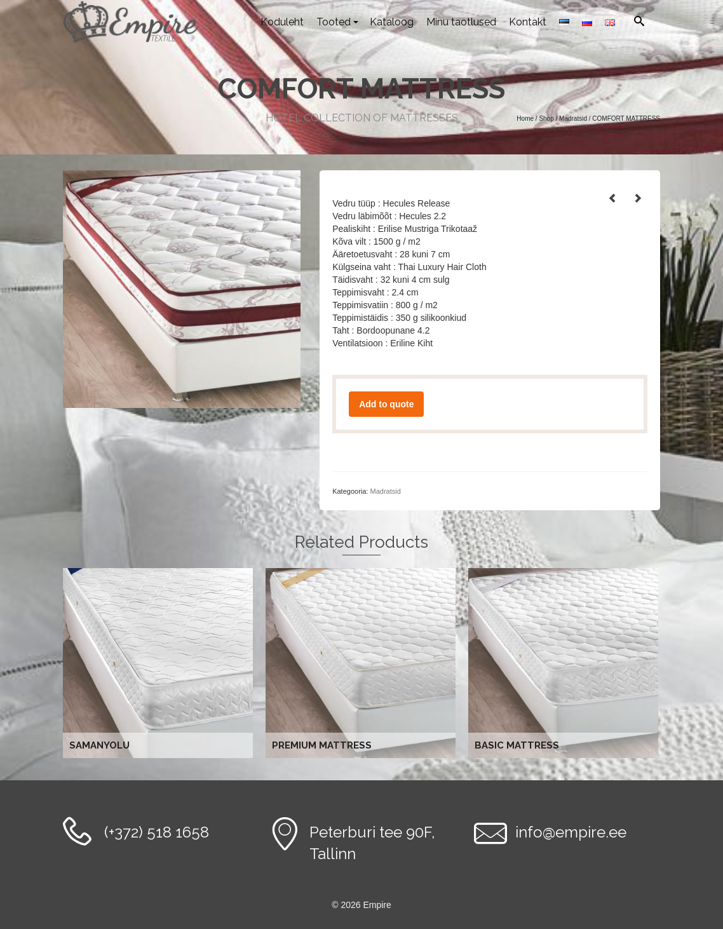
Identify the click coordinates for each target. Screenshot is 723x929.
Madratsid (385, 491)
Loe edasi (160, 663)
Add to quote (386, 404)
